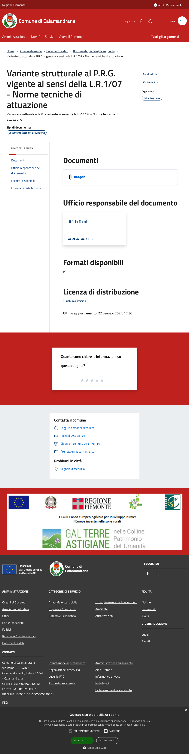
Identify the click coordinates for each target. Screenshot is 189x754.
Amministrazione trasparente (114, 663)
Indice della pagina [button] (22, 148)
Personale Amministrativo (18, 636)
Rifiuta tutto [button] (107, 740)
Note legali (102, 683)
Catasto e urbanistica (62, 616)
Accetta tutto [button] (82, 740)
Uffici (5, 616)
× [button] (185, 710)
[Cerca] (182, 20)
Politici (6, 629)
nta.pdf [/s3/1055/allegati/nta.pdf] (79, 176)
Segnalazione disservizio (64, 669)
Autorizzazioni (104, 615)
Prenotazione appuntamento (67, 663)
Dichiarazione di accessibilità (113, 690)
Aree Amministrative (15, 609)
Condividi (150, 74)
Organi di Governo (13, 602)
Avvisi (145, 616)
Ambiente (101, 609)
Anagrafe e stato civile (63, 602)
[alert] (94, 730)
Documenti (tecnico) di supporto (93, 51)
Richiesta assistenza (62, 683)
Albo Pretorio (103, 669)
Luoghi (146, 634)
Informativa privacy (107, 676)
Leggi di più (139, 724)
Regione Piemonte (14, 5)
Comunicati (149, 609)
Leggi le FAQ (57, 676)
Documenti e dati (57, 51)
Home (10, 51)
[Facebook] (139, 20)
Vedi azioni (151, 82)
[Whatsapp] (149, 20)
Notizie (146, 602)
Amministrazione (31, 51)
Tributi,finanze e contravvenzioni (116, 602)
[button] (94, 748)
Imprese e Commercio (62, 609)
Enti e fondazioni (13, 622)
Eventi (146, 641)
